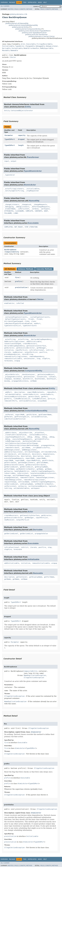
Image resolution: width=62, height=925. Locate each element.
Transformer (33, 157)
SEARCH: (36, 6)
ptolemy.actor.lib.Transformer (36, 34)
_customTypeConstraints (39, 317)
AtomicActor (30, 185)
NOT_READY (18, 227)
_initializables (32, 189)
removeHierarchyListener (34, 480)
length (21, 145)
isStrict (49, 350)
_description (19, 392)
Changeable (30, 46)
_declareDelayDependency (40, 339)
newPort (37, 323)
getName (40, 469)
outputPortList (31, 352)
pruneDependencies (12, 354)
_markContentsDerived (31, 441)
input (6, 161)
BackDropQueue (10, 250)
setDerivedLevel (11, 484)
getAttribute (33, 396)
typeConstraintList (12, 325)
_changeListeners (11, 204)
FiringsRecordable (44, 44)
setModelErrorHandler (44, 484)
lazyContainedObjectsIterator (43, 473)
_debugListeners (22, 207)
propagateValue (37, 475)
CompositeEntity (12, 252)
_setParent (8, 414)
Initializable (8, 46)
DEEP (46, 211)
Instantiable (17, 48)
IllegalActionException (34, 677)
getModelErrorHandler (25, 469)
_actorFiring (9, 339)
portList (51, 399)
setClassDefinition (27, 401)
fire (17, 277)
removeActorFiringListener (15, 356)
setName (33, 381)
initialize (8, 350)
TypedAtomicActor (33, 171)
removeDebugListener (13, 480)
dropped (21, 139)
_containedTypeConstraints (15, 317)
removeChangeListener (45, 477)
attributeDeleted (48, 452)
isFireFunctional (36, 350)
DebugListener (52, 46)
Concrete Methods (44, 269)
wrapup (17, 361)
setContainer (29, 358)
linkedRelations (39, 399)
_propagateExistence (13, 377)
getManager (41, 348)
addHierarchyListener (13, 452)
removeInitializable (13, 358)
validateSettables (21, 488)
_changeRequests (40, 204)
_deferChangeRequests (40, 207)
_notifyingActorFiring (14, 191)
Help (45, 2)
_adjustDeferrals (11, 374)
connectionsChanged (12, 343)
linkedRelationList (21, 399)
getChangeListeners (26, 462)
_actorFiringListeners (14, 189)
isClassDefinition (39, 417)
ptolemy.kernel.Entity (20, 27)
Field (16, 9)
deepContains (48, 454)
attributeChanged (32, 452)
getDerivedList (26, 467)
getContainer (29, 377)
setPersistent (10, 486)
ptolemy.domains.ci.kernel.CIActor (42, 36)
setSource (22, 486)
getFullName (9, 469)
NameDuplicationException (35, 675)
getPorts (8, 399)
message (7, 475)
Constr (22, 9)
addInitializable (33, 341)
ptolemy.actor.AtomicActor (29, 31)
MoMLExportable (46, 48)
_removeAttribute (11, 447)
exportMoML (20, 414)
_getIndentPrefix (41, 439)
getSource (8, 471)
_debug (29, 437)
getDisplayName (41, 467)
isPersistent (22, 473)
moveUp (7, 381)
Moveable (6, 50)
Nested (10, 9)
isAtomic (52, 377)
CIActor (13, 57)
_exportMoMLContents (35, 392)
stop (38, 358)
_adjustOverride (25, 432)
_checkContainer (28, 374)
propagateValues (11, 477)
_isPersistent (23, 209)
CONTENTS (38, 211)
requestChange (10, 482)
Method (29, 9)
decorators (36, 454)
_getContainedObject (45, 374)
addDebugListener (29, 450)
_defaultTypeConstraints (15, 319)
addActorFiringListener (14, 341)
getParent (8, 417)
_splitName (25, 447)
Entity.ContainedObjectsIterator (18, 110)
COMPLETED (8, 227)
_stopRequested (32, 191)
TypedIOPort (44, 31)
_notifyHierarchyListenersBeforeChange (21, 445)
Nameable (14, 50)
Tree (24, 2)
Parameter (9, 135)
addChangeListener (12, 450)
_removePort (51, 392)
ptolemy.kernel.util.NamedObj (16, 23)
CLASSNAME (19, 211)
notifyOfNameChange (21, 475)
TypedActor (19, 46)
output (13, 161)
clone (27, 321)
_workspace (45, 209)
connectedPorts (46, 394)
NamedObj (34, 201)
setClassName (23, 482)
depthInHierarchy (11, 456)
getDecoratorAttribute (14, 465)
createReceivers (30, 343)
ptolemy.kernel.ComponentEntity (28, 29)
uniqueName (42, 401)
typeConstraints (30, 325)
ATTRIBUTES (8, 211)
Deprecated (32, 2)
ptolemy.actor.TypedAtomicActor (34, 33)
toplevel (52, 486)
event (47, 456)
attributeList (10, 454)
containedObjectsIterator (15, 396)
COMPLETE (29, 211)
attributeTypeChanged (13, 321)
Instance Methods (25, 269)
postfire (43, 352)
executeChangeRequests (14, 458)
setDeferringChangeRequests (43, 482)
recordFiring (27, 354)
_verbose (34, 209)
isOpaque (8, 379)
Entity (28, 107)
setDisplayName (26, 484)
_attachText (39, 432)
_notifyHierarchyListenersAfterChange (21, 443)
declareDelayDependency (14, 346)
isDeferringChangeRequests (42, 471)
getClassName (42, 462)
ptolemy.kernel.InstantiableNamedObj (23, 25)
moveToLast (51, 379)
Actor (23, 44)
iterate (7, 352)
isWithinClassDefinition (15, 419)
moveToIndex (40, 379)
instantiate (42, 377)
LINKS (15, 213)
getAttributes (10, 462)
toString (8, 488)
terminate (8, 361)
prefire (18, 281)
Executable (31, 44)
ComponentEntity (33, 371)
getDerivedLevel (11, 467)
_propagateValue (47, 445)
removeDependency (36, 356)
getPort (44, 396)
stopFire (46, 358)
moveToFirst (28, 379)
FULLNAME (8, 213)
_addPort (8, 392)
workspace (35, 488)
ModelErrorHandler (31, 48)
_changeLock (26, 204)
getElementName (45, 414)
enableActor (9, 303)
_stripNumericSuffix (41, 447)
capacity (21, 135)
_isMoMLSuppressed (12, 441)
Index (40, 2)
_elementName (9, 209)
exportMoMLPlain (33, 460)
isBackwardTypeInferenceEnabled (18, 323)
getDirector (9, 348)
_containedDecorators (37, 435)
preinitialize (21, 287)
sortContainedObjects (37, 486)
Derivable (6, 48)
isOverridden (9, 473)
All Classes (5, 6)
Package (12, 2)
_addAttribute (10, 432)
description (26, 456)
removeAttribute (27, 477)
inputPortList (21, 350)
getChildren (31, 414)
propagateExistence (20, 381)
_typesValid (9, 175)
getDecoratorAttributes (36, 465)
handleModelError (21, 471)
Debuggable (40, 46)
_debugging (8, 207)
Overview (4, 2)
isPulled (20, 303)
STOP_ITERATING (31, 227)
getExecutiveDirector (25, 348)
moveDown (17, 379)
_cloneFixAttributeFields (15, 435)
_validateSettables (12, 394)
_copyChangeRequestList (14, 437)
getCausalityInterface (36, 346)
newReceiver (18, 352)
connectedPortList (31, 394)
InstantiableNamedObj (36, 411)
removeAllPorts (10, 401)
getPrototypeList (21, 417)
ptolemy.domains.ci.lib (18, 14)
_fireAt (30, 319)
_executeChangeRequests (22, 439)
